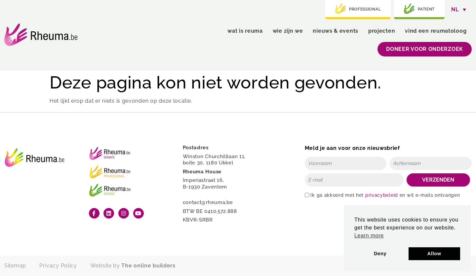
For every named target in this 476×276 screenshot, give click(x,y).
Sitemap (15, 265)
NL (454, 9)
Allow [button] (434, 253)
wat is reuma (244, 31)
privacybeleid (381, 195)
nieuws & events (335, 31)
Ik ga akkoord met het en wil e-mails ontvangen (385, 195)
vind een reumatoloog (435, 31)
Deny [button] (380, 253)
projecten (381, 31)
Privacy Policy (58, 265)
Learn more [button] (369, 235)
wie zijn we (288, 31)
